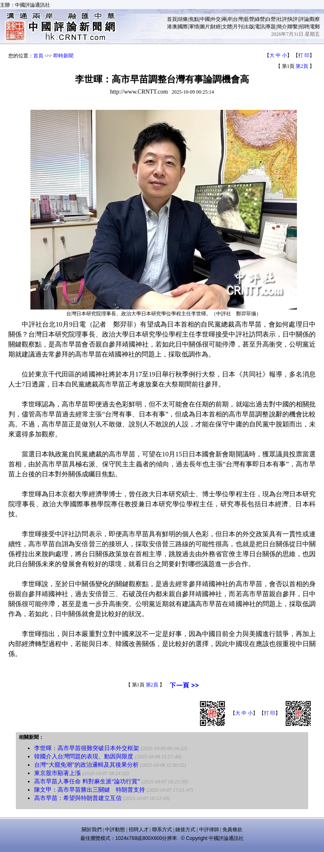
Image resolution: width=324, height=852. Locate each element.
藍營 (249, 19)
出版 (249, 27)
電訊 (260, 27)
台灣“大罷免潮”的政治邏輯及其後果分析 (86, 765)
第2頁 (302, 66)
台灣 (238, 19)
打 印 (303, 55)
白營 (271, 19)
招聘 (304, 27)
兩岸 (227, 19)
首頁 (172, 19)
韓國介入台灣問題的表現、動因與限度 (83, 756)
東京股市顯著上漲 (57, 773)
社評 (282, 19)
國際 (183, 27)
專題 (271, 27)
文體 (227, 27)
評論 (304, 19)
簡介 (282, 27)
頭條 (183, 19)
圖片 (205, 27)
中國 (205, 19)
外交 (216, 19)
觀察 (315, 19)
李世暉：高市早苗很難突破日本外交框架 (86, 748)
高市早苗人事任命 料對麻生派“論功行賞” (87, 781)
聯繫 (293, 27)
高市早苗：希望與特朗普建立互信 (78, 798)
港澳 (172, 27)
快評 (293, 19)
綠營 (260, 19)
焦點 (194, 19)
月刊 (238, 27)
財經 (216, 27)
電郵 (315, 27)
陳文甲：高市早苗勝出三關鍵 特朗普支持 (89, 790)
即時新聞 (63, 56)
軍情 (194, 27)
